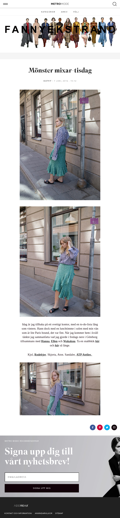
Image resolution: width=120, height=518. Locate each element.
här (97, 341)
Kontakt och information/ (18, 513)
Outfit (47, 81)
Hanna (45, 341)
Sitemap (59, 513)
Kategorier (48, 12)
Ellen (54, 341)
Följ (76, 12)
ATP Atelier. (84, 354)
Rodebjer (40, 354)
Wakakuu (69, 341)
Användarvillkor (43, 513)
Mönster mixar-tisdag (60, 70)
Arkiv (64, 12)
